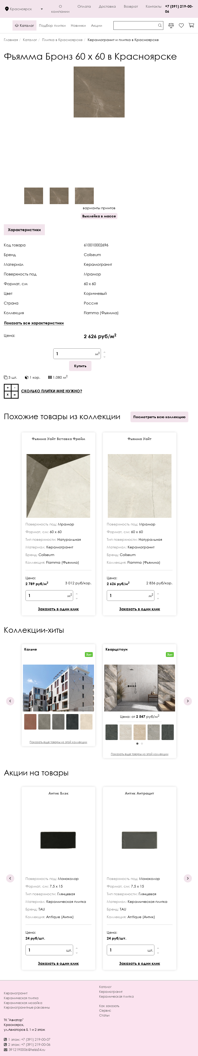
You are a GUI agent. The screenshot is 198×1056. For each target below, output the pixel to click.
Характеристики (24, 229)
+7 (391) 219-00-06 (179, 9)
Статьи (104, 1015)
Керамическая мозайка (23, 1003)
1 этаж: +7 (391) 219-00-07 (27, 1039)
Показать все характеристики (34, 323)
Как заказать (109, 1006)
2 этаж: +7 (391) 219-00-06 (27, 1044)
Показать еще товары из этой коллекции (58, 742)
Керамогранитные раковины (27, 1007)
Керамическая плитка (21, 998)
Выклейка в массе (99, 216)
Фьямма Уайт (140, 439)
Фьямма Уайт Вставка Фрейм (58, 439)
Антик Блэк (58, 793)
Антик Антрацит (139, 793)
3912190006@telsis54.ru (24, 1049)
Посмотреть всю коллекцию (159, 417)
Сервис (105, 1010)
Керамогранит (15, 993)
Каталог (105, 987)
